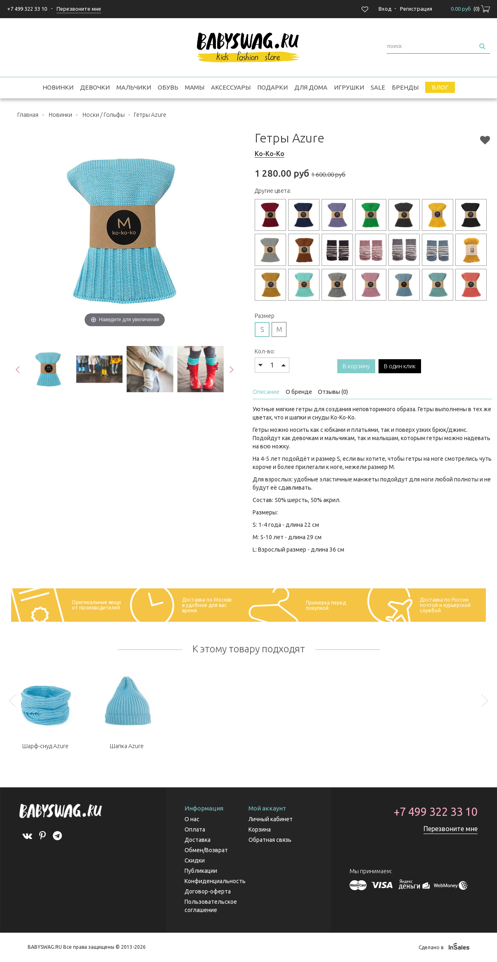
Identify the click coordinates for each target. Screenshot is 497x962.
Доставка (198, 839)
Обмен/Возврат (206, 850)
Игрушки (349, 87)
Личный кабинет (270, 819)
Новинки (58, 87)
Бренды (405, 87)
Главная (27, 114)
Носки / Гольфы (104, 114)
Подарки (272, 87)
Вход (385, 9)
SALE (378, 87)
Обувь (168, 87)
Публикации (201, 870)
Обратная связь (269, 839)
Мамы (194, 87)
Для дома (310, 87)
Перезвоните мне (451, 828)
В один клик (400, 366)
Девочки (95, 87)
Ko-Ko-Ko (269, 153)
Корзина (259, 829)
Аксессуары (231, 87)
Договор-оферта (208, 891)
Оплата (195, 829)
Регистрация (416, 9)
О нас (192, 819)
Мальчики (133, 87)
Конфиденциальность (215, 881)
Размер (265, 316)
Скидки (195, 860)
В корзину (356, 366)
